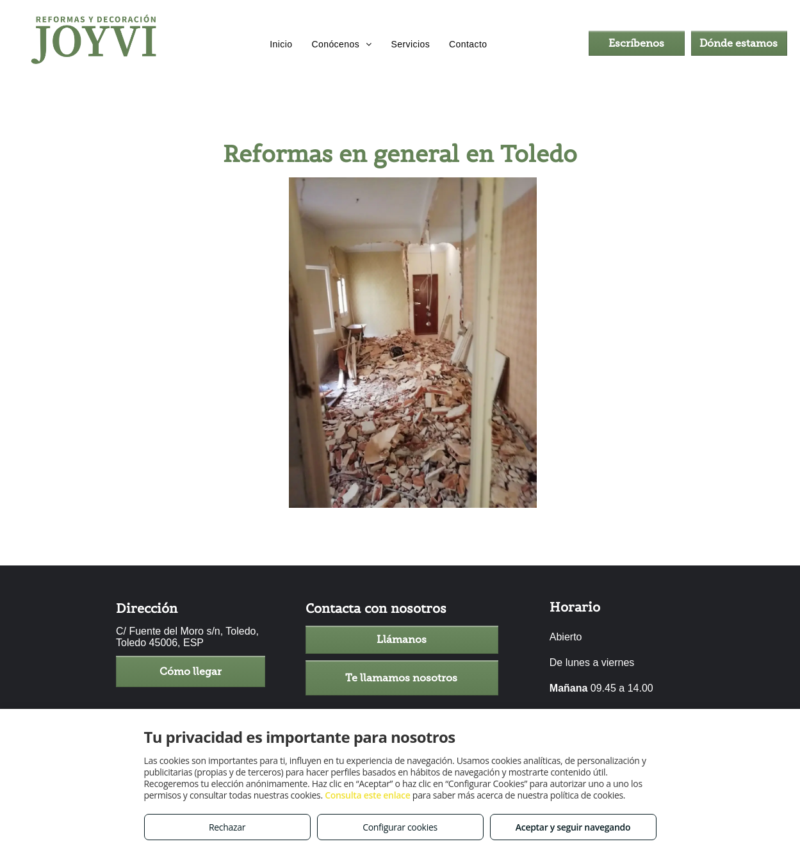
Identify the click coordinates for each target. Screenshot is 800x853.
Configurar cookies (400, 827)
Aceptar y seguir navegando (573, 827)
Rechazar (227, 827)
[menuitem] (281, 45)
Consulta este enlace (367, 795)
